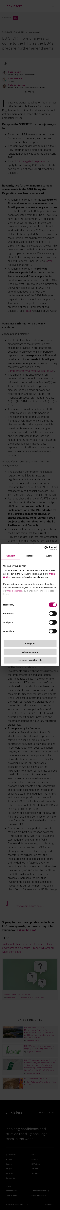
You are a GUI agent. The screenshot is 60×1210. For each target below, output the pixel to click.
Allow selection (30, 652)
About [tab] (49, 556)
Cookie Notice (14, 590)
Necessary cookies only (30, 660)
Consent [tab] (10, 556)
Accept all (30, 643)
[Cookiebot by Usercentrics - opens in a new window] (44, 548)
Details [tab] (30, 556)
